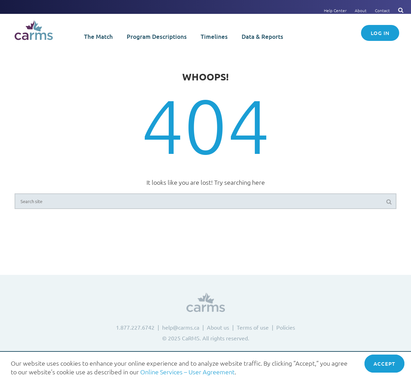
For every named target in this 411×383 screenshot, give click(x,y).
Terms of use (253, 327)
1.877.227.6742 (135, 327)
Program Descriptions (157, 37)
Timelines (214, 37)
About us (218, 327)
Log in (380, 32)
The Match (98, 37)
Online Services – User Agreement (187, 372)
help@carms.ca (180, 327)
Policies (285, 327)
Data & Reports (262, 37)
